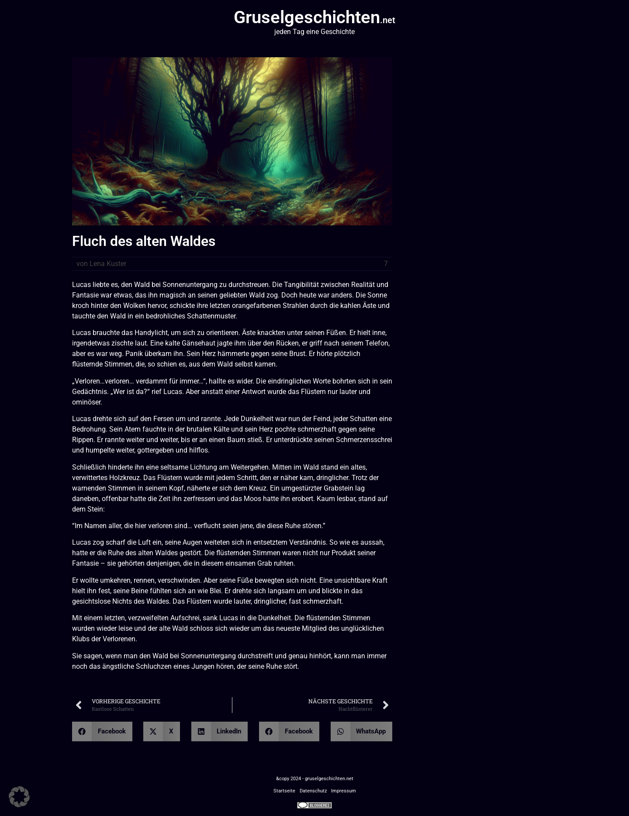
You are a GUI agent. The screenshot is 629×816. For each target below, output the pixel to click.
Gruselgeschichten (314, 17)
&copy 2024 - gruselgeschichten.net (314, 778)
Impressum (343, 791)
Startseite (284, 791)
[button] (102, 731)
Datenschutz (313, 791)
